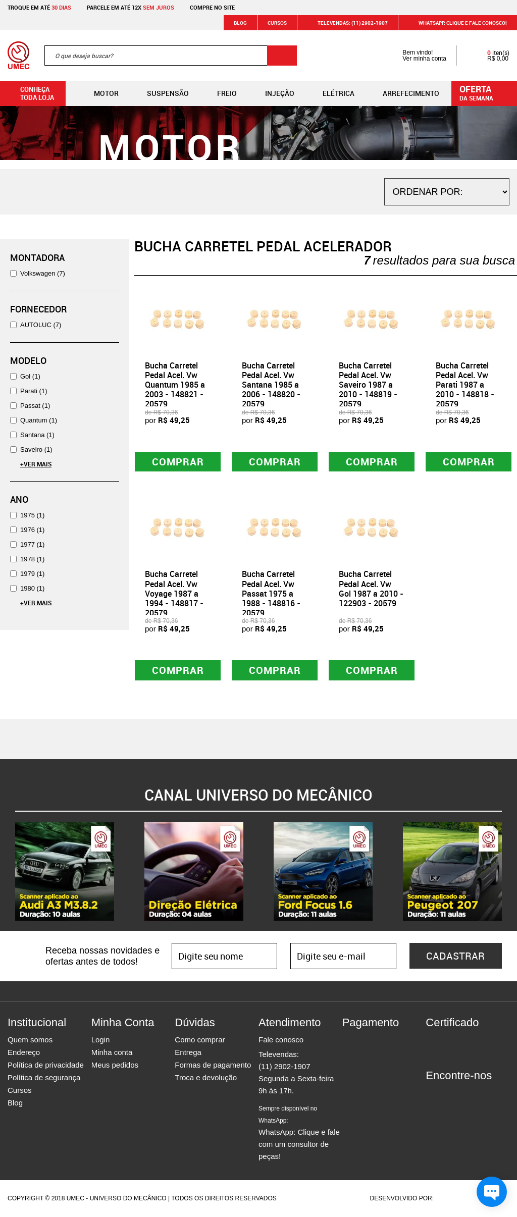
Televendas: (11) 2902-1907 (346, 23)
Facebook (433, 1094)
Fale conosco (280, 1040)
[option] (64, 871)
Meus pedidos (114, 1065)
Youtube (486, 1094)
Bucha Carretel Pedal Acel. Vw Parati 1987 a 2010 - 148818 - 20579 (465, 385)
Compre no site (212, 7)
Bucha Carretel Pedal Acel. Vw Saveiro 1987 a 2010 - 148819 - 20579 (368, 385)
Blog (240, 22)
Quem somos (30, 1040)
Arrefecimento (403, 93)
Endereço (24, 1052)
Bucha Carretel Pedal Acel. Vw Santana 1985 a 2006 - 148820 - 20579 (271, 385)
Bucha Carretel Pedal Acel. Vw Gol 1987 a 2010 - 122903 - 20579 (371, 589)
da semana (485, 92)
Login (100, 1040)
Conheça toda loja (29, 93)
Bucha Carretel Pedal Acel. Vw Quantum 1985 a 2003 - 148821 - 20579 (175, 385)
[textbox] (170, 55)
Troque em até (39, 7)
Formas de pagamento (213, 1065)
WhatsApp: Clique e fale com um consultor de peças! (299, 1133)
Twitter (468, 1094)
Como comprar (200, 1040)
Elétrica (330, 93)
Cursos (277, 22)
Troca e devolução (206, 1078)
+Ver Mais (35, 464)
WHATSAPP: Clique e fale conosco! (456, 23)
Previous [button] (7, 872)
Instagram (450, 1094)
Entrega (188, 1052)
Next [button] (509, 872)
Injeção (271, 93)
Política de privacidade (46, 1065)
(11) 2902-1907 (284, 1067)
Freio (219, 93)
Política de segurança (44, 1078)
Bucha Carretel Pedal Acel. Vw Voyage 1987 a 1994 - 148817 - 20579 (174, 594)
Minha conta (112, 1052)
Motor (98, 93)
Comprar (178, 461)
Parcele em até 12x (130, 7)
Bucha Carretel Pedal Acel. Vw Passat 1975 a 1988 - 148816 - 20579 (271, 594)
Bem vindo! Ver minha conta (414, 55)
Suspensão (160, 93)
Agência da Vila (453, 1198)
